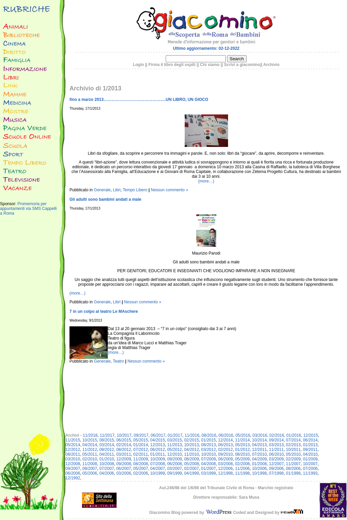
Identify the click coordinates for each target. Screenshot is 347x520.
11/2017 (107, 435)
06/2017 (158, 435)
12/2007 (276, 463)
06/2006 (72, 473)
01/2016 (293, 435)
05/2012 (174, 449)
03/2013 (276, 444)
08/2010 (242, 454)
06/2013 (225, 444)
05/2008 (191, 463)
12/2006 (225, 468)
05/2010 (293, 454)
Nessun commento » (169, 190)
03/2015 (174, 440)
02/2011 (140, 454)
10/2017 (124, 435)
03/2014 (106, 444)
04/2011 (106, 454)
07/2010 (259, 454)
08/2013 (208, 444)
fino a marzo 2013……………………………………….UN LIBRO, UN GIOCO (138, 99)
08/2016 (209, 435)
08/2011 (72, 454)
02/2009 (293, 459)
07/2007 (106, 468)
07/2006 (310, 468)
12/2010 (174, 454)
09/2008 (123, 463)
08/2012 (123, 449)
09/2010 (225, 454)
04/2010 (310, 454)
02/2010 (89, 459)
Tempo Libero (135, 190)
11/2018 (90, 435)
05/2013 (242, 444)
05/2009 (242, 459)
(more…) (206, 181)
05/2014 (72, 444)
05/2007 (140, 468)
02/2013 (293, 444)
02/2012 (225, 449)
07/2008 (157, 463)
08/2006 (293, 468)
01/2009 (310, 459)
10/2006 (259, 468)
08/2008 (140, 463)
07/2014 (293, 440)
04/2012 (191, 449)
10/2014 (259, 440)
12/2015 (310, 435)
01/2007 (208, 468)
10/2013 (191, 444)
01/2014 (140, 444)
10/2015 (89, 440)
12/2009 (123, 459)
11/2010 (191, 454)
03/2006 (123, 473)
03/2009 (276, 459)
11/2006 (242, 468)
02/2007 (191, 468)
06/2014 (310, 440)
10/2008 (106, 463)
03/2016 (259, 435)
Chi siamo (209, 64)
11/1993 (310, 473)
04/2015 (157, 440)
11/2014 (242, 440)
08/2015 (106, 440)
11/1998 (242, 473)
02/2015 (191, 440)
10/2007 (310, 463)
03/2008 (225, 463)
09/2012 (106, 449)
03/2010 (72, 459)
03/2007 (174, 468)
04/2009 (259, 459)
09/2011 (310, 449)
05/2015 (140, 440)
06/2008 (174, 463)
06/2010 (276, 454)
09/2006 (276, 468)
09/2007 (72, 468)
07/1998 (276, 473)
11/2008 (89, 463)
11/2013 (174, 444)
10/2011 (293, 449)
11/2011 (276, 449)
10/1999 (157, 473)
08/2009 (191, 459)
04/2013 (259, 444)
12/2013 (157, 444)
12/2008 (72, 463)
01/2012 (242, 449)
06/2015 (123, 440)
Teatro (118, 361)
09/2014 (276, 440)
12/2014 (225, 440)
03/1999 (208, 473)
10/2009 (157, 459)
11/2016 (192, 435)
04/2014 (89, 444)
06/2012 (157, 449)
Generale (102, 190)
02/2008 (242, 463)
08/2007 (89, 468)
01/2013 (310, 444)
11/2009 (140, 459)
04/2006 (106, 473)
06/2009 (225, 459)
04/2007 (157, 468)
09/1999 (174, 473)
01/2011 (157, 454)
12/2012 (72, 449)
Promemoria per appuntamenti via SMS (23, 206)
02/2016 (276, 435)
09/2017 (141, 435)
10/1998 (259, 473)
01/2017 (175, 435)
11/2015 (72, 440)
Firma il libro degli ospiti (172, 64)
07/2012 (140, 449)
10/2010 (208, 454)
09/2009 (174, 459)
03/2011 (123, 454)
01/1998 (293, 473)
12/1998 (225, 473)
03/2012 (208, 449)
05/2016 (243, 435)
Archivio (271, 64)
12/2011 (259, 449)
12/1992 (72, 478)
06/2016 (226, 435)
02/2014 (123, 444)
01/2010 (106, 459)
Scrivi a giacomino (242, 64)
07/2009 (208, 459)
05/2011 (89, 454)
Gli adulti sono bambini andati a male (105, 199)
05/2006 (89, 473)
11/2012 (89, 449)
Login (138, 64)
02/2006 (140, 473)
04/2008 (208, 463)
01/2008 (259, 463)
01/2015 (208, 440)
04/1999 (191, 473)
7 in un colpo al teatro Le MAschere (103, 311)
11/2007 (293, 463)
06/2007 (123, 468)
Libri (117, 190)
